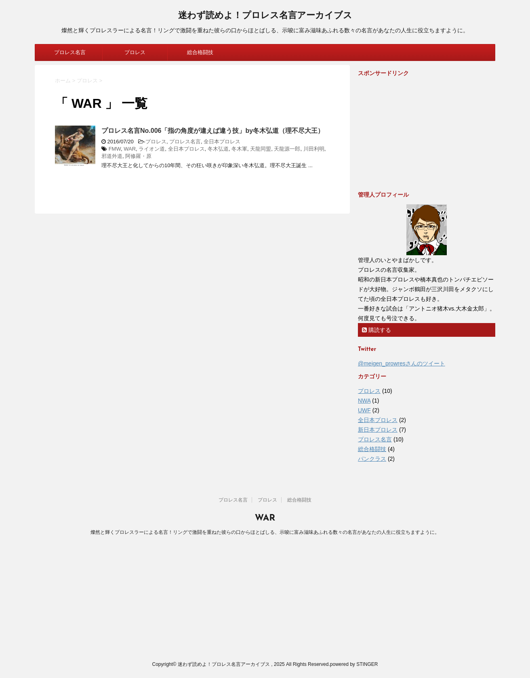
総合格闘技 (200, 52)
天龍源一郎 (287, 149)
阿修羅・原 (138, 156)
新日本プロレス (378, 429)
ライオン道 (152, 149)
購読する (376, 330)
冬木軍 (239, 149)
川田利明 (313, 149)
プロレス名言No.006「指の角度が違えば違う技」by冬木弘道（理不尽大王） (212, 130)
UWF (364, 410)
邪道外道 (111, 156)
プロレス (134, 52)
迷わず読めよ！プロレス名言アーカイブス (265, 16)
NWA (364, 400)
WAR (130, 149)
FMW (115, 149)
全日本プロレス (222, 142)
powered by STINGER (354, 664)
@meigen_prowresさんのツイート (401, 363)
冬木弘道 (218, 149)
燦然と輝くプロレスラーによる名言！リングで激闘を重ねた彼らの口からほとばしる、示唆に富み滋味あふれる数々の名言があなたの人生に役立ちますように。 (265, 532)
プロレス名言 (70, 52)
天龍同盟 (260, 149)
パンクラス (372, 458)
